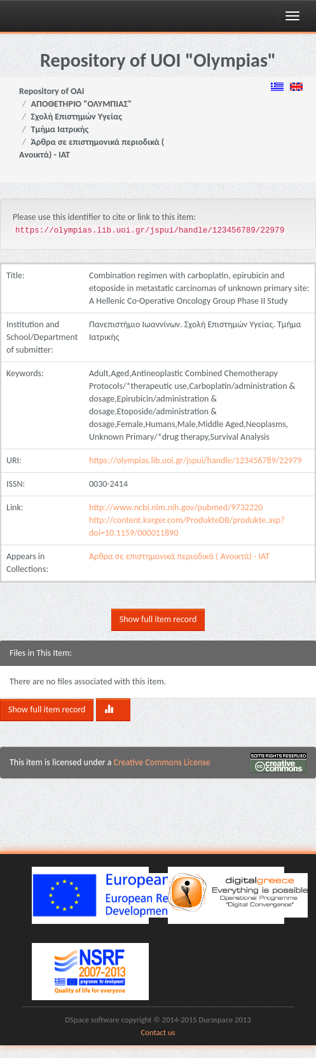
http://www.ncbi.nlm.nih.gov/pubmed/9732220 (176, 507)
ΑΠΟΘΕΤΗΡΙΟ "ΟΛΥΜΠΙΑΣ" (81, 103)
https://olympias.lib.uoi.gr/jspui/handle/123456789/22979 (195, 460)
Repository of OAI (51, 91)
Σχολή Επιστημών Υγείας (76, 116)
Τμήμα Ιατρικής (60, 129)
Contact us (158, 1032)
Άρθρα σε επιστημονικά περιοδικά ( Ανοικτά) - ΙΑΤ (179, 556)
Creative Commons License (162, 762)
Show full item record (158, 619)
